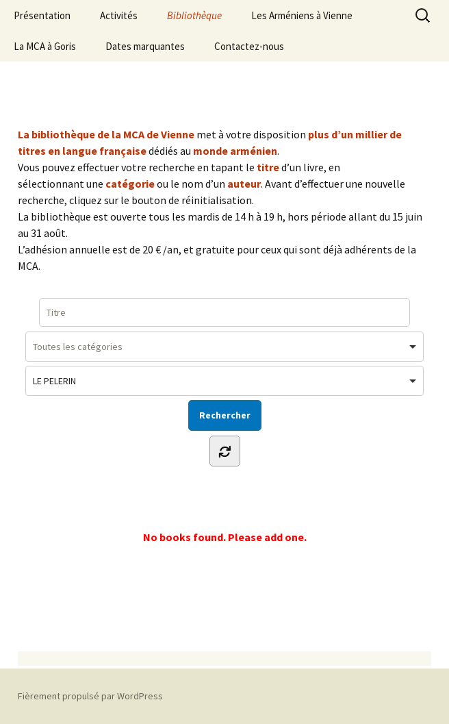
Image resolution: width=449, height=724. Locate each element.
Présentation (42, 15)
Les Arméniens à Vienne (301, 15)
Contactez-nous (249, 46)
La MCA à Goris (45, 46)
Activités (119, 15)
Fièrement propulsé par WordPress (90, 696)
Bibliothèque (194, 15)
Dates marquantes (145, 46)
